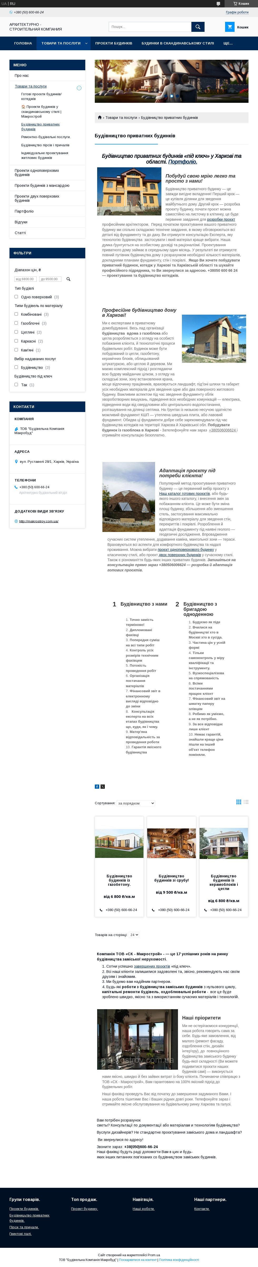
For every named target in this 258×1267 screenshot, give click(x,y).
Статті (20, 233)
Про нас (22, 75)
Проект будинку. (84, 1209)
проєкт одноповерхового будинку (186, 549)
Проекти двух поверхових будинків (37, 198)
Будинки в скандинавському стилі (178, 43)
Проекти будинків (113, 43)
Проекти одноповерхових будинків (37, 172)
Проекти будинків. (24, 1209)
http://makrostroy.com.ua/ (38, 521)
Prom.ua (154, 1255)
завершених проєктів (152, 966)
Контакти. (202, 1209)
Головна (23, 43)
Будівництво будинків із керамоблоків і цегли (224, 882)
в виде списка (246, 803)
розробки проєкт (221, 219)
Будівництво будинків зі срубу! (171, 878)
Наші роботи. (144, 1209)
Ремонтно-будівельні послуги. (46, 137)
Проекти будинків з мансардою (42, 185)
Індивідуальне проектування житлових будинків (44, 155)
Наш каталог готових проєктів (184, 493)
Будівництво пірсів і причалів (45, 145)
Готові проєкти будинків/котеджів (41, 96)
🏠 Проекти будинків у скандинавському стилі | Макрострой (41, 111)
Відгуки (21, 222)
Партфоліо (24, 211)
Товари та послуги (61, 43)
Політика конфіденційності (179, 1260)
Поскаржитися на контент (138, 1260)
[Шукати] (198, 27)
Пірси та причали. (24, 1227)
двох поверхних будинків (180, 555)
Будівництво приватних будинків (40, 126)
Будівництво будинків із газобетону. (119, 880)
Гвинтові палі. (20, 1234)
